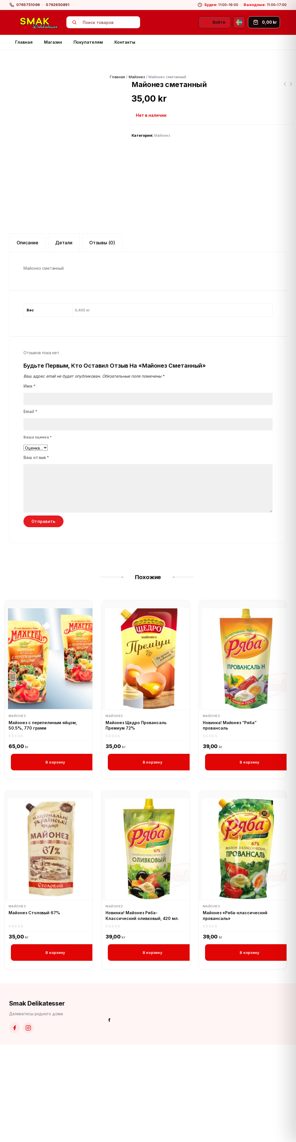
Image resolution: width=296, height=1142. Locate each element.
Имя (29, 482)
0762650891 (57, 5)
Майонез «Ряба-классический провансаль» (235, 1012)
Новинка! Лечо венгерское (291, 87)
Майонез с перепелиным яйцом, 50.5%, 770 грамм (43, 821)
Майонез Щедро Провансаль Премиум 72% (136, 821)
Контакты (124, 42)
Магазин (53, 42)
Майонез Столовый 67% (34, 1009)
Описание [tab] (28, 339)
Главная (24, 42)
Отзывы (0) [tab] (102, 339)
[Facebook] (14, 1125)
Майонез (137, 76)
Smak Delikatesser (37, 1100)
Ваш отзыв (36, 553)
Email (30, 507)
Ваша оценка (37, 533)
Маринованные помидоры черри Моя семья (284, 87)
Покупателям (88, 42)
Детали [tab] (63, 339)
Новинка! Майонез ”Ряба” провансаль (230, 821)
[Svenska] (239, 22)
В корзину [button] (55, 858)
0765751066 (28, 5)
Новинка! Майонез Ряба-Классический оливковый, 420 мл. (142, 1012)
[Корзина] (264, 22)
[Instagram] (28, 1125)
